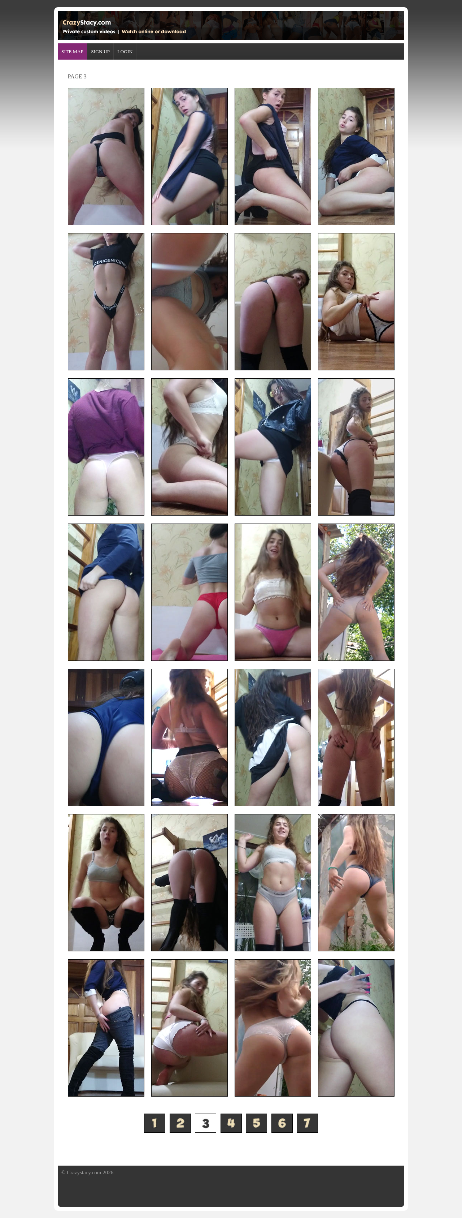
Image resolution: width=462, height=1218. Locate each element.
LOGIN (124, 51)
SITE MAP (72, 51)
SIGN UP (100, 51)
